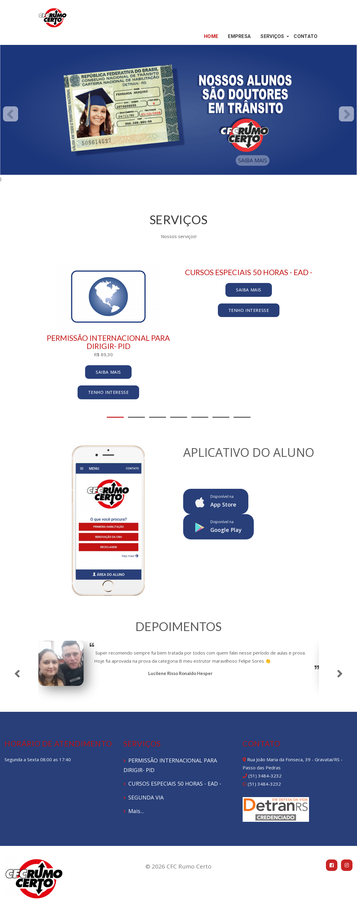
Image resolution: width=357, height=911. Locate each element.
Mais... (136, 811)
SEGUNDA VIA (146, 797)
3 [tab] (157, 417)
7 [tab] (242, 417)
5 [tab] (199, 417)
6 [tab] (220, 417)
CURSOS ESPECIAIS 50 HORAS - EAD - (174, 783)
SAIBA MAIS (252, 160)
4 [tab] (178, 417)
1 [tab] (115, 417)
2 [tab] (136, 417)
